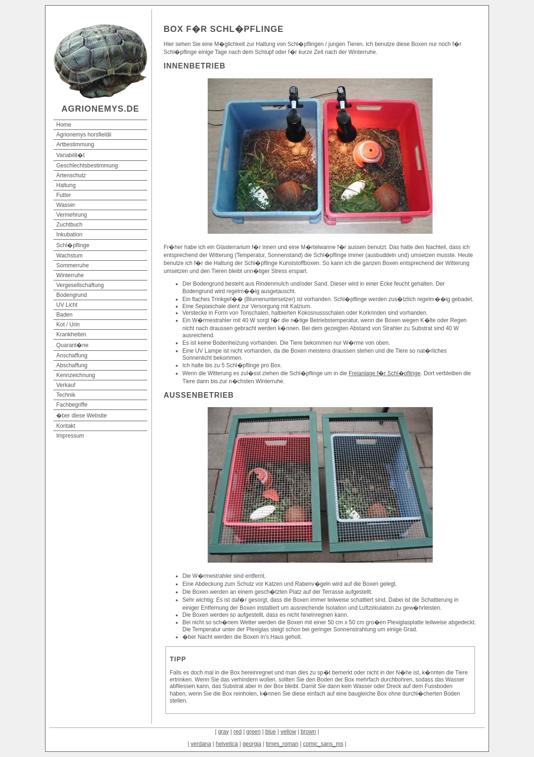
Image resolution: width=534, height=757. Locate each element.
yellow (288, 731)
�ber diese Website (81, 415)
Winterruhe (70, 275)
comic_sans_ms (323, 744)
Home (63, 124)
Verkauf (65, 385)
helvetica (227, 744)
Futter (63, 195)
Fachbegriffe (72, 404)
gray (223, 731)
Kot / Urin (68, 324)
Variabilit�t (70, 155)
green (253, 731)
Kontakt (65, 426)
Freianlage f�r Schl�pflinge (385, 373)
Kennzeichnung (75, 375)
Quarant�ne (72, 345)
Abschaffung (72, 365)
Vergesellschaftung (80, 285)
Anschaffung (72, 355)
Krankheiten (71, 334)
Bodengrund (71, 295)
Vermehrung (71, 215)
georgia (251, 744)
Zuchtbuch (69, 224)
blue (270, 731)
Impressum (70, 435)
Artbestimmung (75, 144)
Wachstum (69, 255)
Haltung (65, 185)
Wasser (65, 205)
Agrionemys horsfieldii (83, 134)
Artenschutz (71, 175)
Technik (65, 395)
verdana (201, 744)
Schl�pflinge (73, 245)
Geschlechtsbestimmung (87, 165)
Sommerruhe (72, 265)
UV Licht (66, 305)
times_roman (282, 744)
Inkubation (69, 234)
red (237, 731)
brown (308, 731)
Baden (64, 314)
